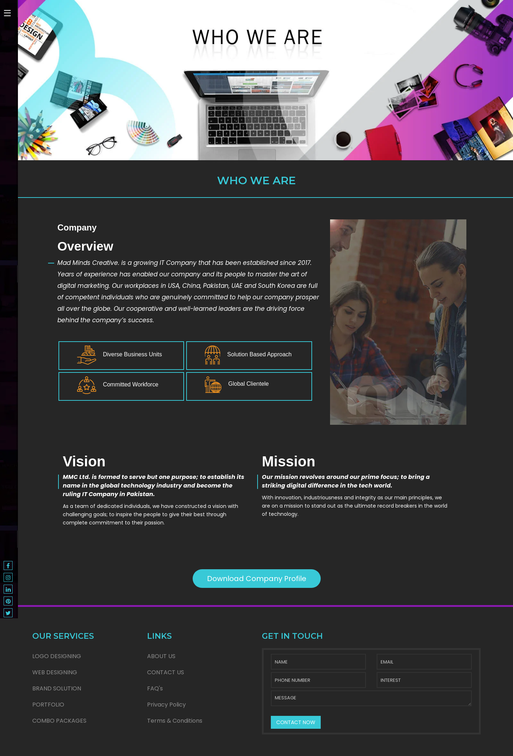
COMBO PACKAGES (59, 721)
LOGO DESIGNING (56, 656)
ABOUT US (161, 656)
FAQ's (155, 688)
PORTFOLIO (48, 704)
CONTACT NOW (295, 722)
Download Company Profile (256, 579)
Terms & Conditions (174, 721)
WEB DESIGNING (54, 672)
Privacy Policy (166, 704)
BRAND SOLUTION (56, 688)
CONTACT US (165, 672)
